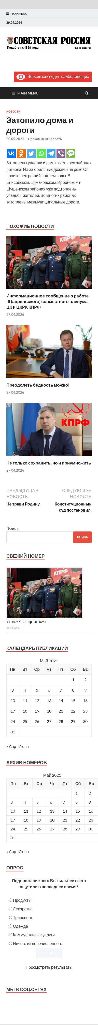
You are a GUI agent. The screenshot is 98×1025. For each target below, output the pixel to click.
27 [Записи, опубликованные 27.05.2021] (49, 721)
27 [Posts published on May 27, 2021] (52, 828)
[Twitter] (31, 153)
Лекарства (23, 908)
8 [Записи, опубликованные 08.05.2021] (73, 690)
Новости (13, 111)
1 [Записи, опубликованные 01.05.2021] (73, 679)
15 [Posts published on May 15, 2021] (77, 811)
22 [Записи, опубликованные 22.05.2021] (73, 710)
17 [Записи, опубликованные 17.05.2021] (12, 710)
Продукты (22, 900)
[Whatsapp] (41, 153)
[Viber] (61, 153)
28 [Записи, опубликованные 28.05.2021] (61, 721)
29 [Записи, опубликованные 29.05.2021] (73, 721)
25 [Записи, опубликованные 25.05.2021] (25, 721)
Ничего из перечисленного (37, 943)
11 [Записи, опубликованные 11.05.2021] (25, 700)
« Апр (11, 746)
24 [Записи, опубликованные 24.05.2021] (12, 721)
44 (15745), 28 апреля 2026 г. (26, 622)
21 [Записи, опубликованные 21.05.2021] (61, 710)
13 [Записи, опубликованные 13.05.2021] (49, 700)
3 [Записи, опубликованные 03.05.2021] (12, 690)
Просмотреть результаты (49, 967)
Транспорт (23, 917)
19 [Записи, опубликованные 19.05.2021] (37, 710)
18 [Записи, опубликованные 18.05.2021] (25, 710)
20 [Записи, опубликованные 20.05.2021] (49, 710)
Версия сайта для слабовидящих (52, 76)
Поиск (12, 528)
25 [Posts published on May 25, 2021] (26, 828)
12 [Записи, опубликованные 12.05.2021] (37, 700)
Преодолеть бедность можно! (37, 385)
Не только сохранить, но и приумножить (48, 463)
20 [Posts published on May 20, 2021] (52, 819)
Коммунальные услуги (34, 934)
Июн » (23, 746)
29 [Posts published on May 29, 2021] (77, 828)
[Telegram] (51, 153)
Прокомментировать (45, 139)
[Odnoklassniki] (21, 153)
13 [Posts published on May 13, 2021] (52, 811)
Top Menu (19, 14)
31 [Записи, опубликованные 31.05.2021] (12, 731)
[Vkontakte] (11, 153)
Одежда (20, 926)
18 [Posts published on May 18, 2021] (26, 819)
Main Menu (27, 93)
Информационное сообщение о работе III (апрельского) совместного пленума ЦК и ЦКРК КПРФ (47, 301)
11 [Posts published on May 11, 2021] (26, 811)
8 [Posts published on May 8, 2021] (76, 802)
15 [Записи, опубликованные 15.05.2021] (73, 700)
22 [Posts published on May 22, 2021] (77, 819)
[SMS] (70, 153)
